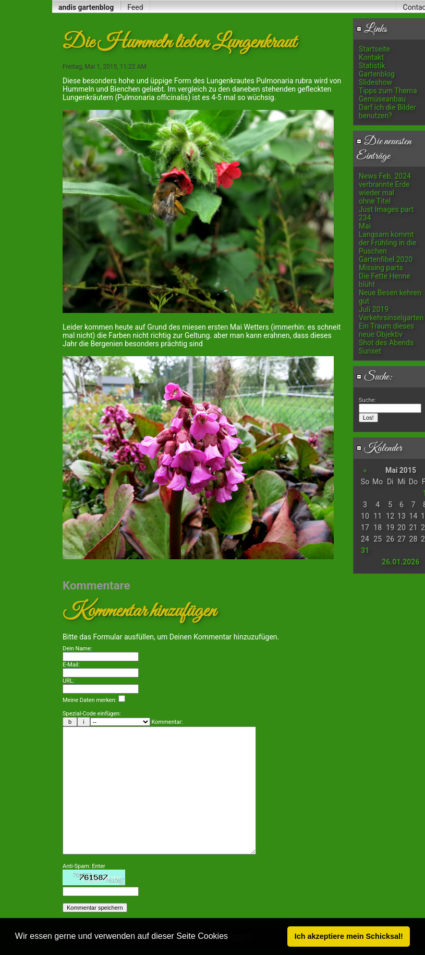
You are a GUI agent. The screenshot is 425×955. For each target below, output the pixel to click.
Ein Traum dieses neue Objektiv (386, 330)
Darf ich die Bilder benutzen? (387, 111)
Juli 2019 (373, 309)
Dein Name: (77, 648)
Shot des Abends (386, 342)
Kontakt (371, 57)
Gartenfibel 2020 (385, 259)
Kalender (379, 448)
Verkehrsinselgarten (391, 317)
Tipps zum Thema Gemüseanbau (388, 94)
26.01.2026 (400, 562)
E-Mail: (71, 664)
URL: (69, 680)
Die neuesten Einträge (383, 149)
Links (371, 29)
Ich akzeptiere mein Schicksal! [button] (349, 936)
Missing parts (381, 267)
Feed (135, 7)
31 (365, 550)
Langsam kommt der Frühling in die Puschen (387, 242)
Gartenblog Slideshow (377, 78)
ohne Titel (375, 201)
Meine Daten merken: (94, 700)
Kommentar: (167, 722)
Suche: (374, 377)
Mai (365, 226)
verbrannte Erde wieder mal (384, 188)
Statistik (372, 65)
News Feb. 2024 (385, 176)
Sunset (370, 351)
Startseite (374, 49)
